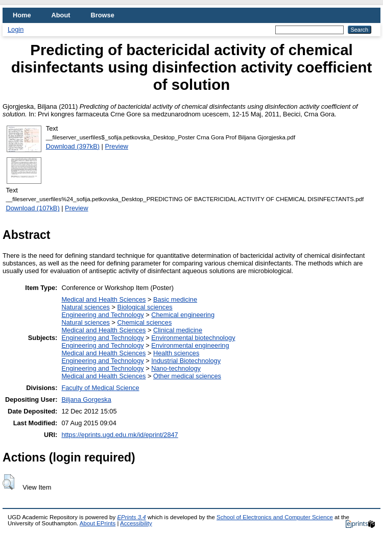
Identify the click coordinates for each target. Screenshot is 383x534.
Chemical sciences (144, 322)
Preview (117, 146)
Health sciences (176, 353)
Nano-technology (176, 368)
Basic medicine (175, 299)
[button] (8, 482)
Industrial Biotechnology (186, 361)
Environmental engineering (190, 345)
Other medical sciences (187, 376)
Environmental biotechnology (193, 338)
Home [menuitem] (22, 15)
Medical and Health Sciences (103, 299)
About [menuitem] (61, 15)
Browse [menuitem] (102, 15)
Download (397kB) (73, 146)
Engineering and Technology (102, 315)
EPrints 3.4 (131, 517)
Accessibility (136, 523)
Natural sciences (85, 307)
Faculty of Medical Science (100, 388)
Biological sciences (145, 307)
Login (15, 29)
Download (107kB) (32, 208)
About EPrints (97, 523)
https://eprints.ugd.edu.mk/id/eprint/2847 (119, 435)
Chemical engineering (182, 315)
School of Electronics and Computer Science (275, 517)
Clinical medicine (177, 330)
